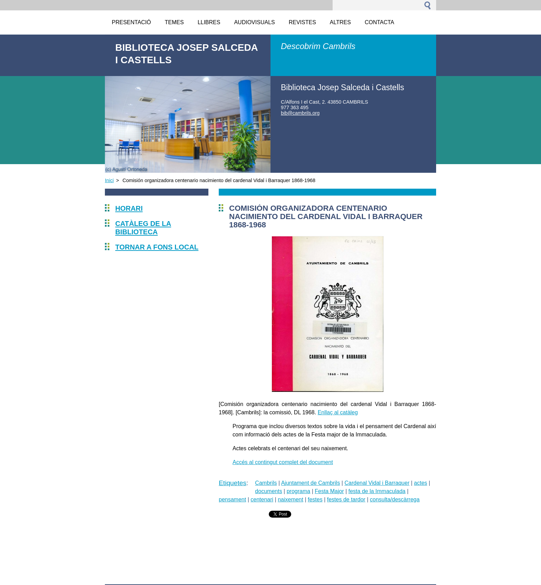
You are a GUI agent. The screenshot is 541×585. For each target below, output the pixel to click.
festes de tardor (346, 499)
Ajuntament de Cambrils (310, 483)
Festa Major (329, 491)
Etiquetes (232, 483)
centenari (261, 499)
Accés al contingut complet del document (283, 462)
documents (268, 491)
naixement (290, 499)
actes (420, 483)
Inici (109, 180)
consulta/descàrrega (395, 499)
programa (298, 491)
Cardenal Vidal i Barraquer (376, 483)
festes (315, 499)
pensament (232, 499)
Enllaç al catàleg (338, 412)
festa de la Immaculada (376, 491)
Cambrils (266, 483)
